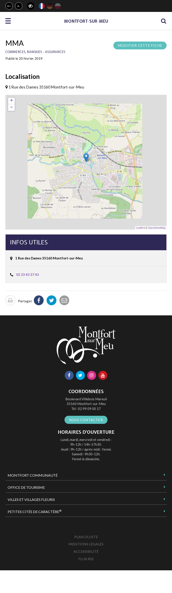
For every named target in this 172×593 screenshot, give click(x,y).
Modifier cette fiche (140, 45)
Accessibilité (86, 551)
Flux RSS (86, 559)
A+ (9, 6)
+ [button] (11, 100)
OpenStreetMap (157, 227)
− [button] (11, 107)
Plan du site (86, 537)
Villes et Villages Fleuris (31, 499)
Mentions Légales (86, 544)
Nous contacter (86, 420)
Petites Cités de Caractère (34, 511)
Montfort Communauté (33, 475)
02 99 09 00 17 (89, 409)
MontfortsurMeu (86, 21)
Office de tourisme (26, 487)
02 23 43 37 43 (27, 274)
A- (18, 6)
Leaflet (140, 227)
